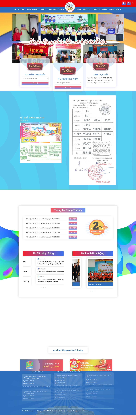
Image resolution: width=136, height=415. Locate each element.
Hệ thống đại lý (33, 9)
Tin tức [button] (43, 9)
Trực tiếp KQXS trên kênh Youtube (99, 77)
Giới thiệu (21, 9)
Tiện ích (111, 9)
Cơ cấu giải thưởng (99, 9)
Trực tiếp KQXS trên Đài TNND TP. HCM (100, 74)
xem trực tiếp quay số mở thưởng (68, 350)
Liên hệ (119, 9)
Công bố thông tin (83, 9)
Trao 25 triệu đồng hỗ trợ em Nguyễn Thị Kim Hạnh (63, 272)
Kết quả (35, 77)
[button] (10, 39)
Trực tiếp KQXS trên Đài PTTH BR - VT (100, 72)
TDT (83, 411)
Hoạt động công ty (56, 9)
